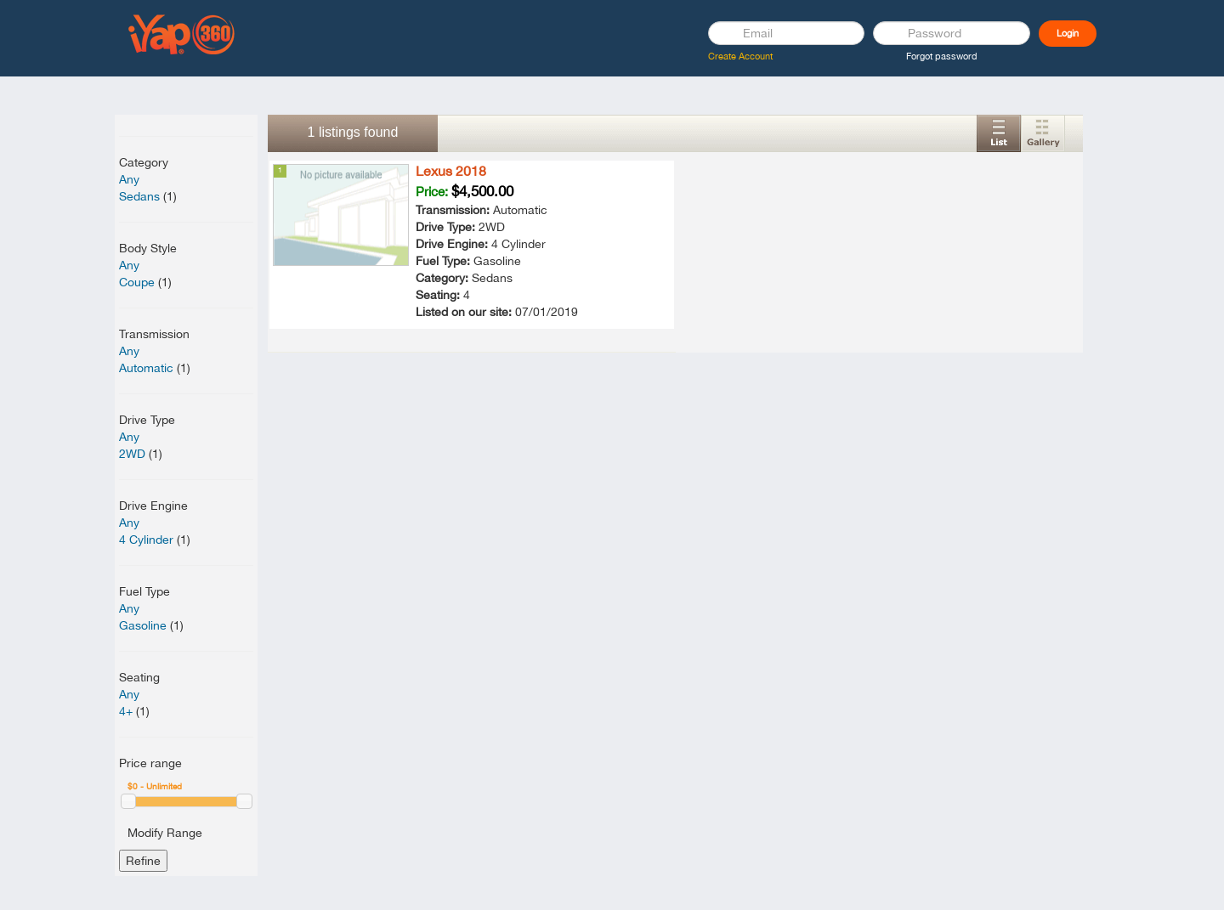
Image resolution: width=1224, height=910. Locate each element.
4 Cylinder (146, 539)
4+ (126, 711)
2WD (132, 454)
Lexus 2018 (451, 170)
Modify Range (165, 832)
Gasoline (143, 625)
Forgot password (942, 56)
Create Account (740, 56)
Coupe (137, 282)
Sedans (139, 196)
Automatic (146, 368)
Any (129, 179)
